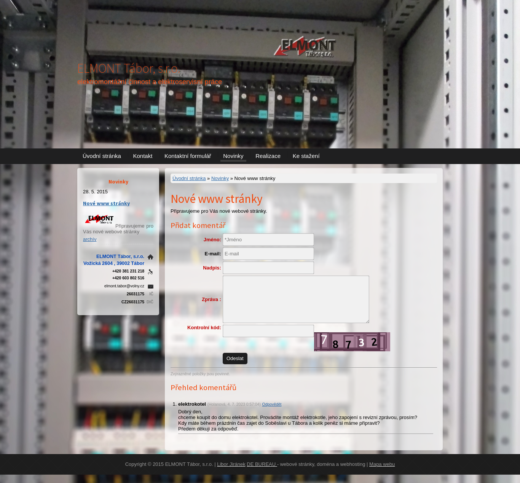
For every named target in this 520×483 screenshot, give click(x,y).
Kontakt (143, 156)
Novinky (233, 156)
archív (89, 239)
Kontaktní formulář (187, 156)
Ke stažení (306, 156)
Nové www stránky (106, 203)
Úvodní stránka (102, 156)
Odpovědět (272, 412)
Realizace (268, 156)
